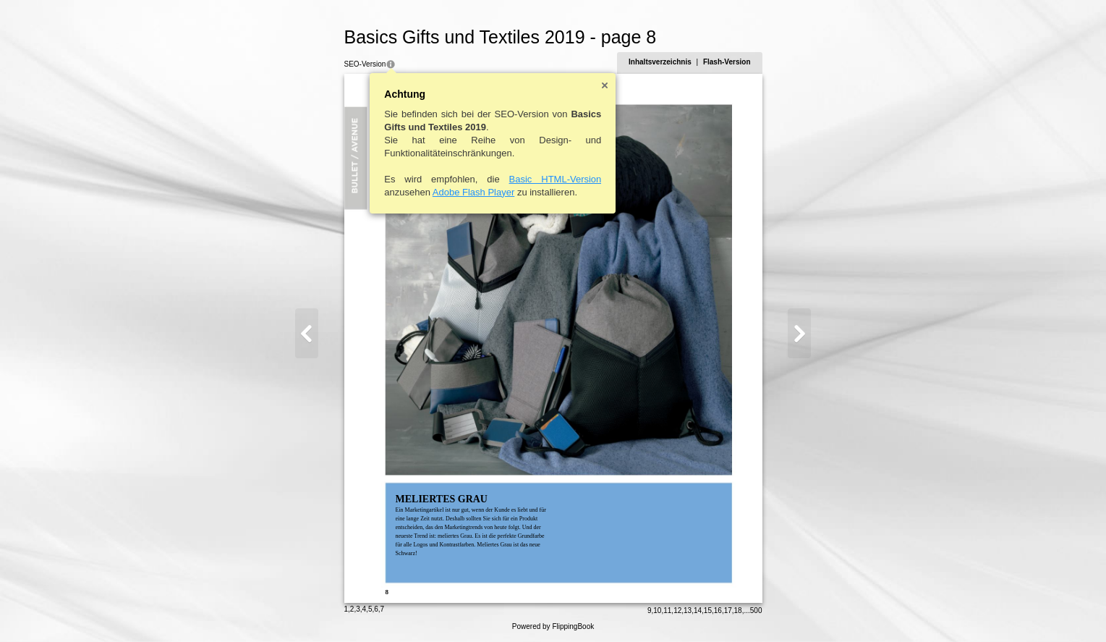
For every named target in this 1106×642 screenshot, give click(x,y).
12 (677, 610)
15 (708, 610)
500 (756, 610)
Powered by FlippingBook (553, 626)
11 (667, 610)
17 (728, 610)
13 (688, 610)
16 (718, 610)
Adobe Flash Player (473, 192)
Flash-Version (727, 62)
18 (738, 610)
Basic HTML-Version (555, 179)
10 (657, 610)
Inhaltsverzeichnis (660, 62)
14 (698, 610)
